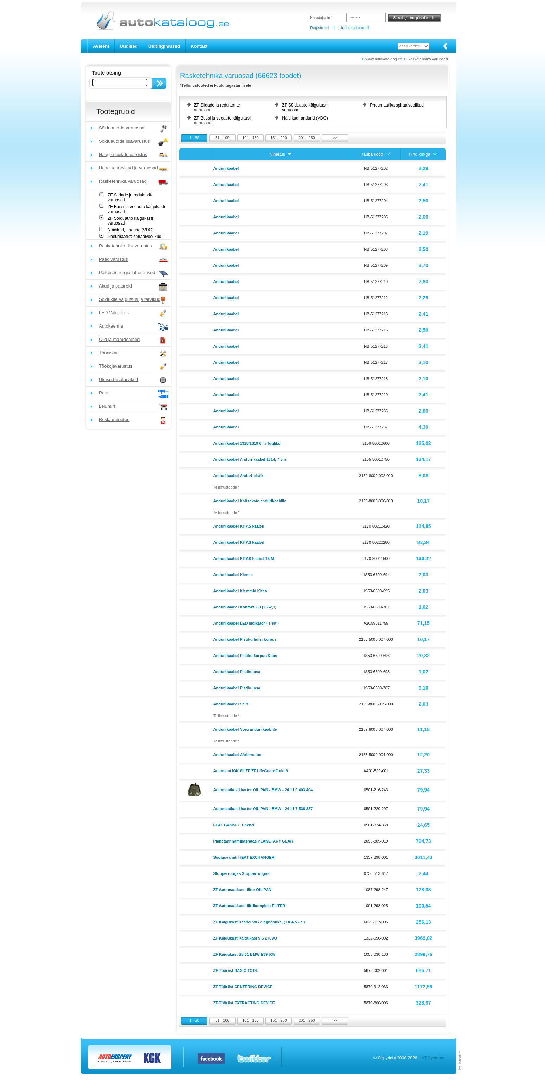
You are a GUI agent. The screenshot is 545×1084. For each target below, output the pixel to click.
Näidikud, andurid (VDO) (131, 229)
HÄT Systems (431, 1058)
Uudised (128, 46)
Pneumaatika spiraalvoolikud (134, 236)
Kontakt (199, 46)
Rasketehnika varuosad (428, 59)
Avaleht (101, 46)
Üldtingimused (164, 46)
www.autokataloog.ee (383, 59)
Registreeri (319, 28)
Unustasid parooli (354, 28)
